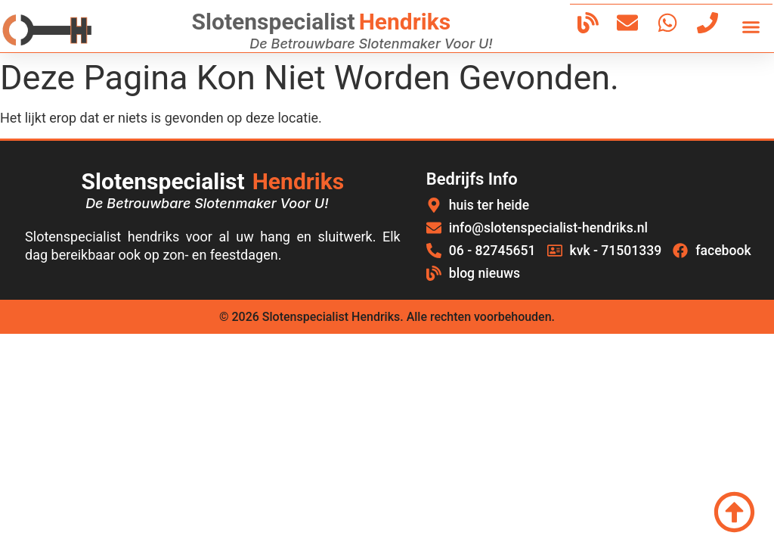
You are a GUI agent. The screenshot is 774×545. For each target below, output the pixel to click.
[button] (751, 26)
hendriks (404, 21)
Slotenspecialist (273, 21)
